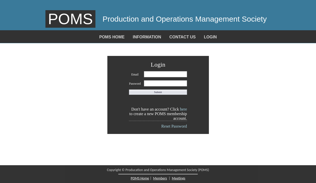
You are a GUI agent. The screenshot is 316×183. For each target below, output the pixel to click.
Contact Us (182, 37)
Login (210, 37)
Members (160, 178)
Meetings (178, 178)
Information (147, 37)
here (183, 109)
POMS (70, 18)
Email (135, 74)
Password (135, 83)
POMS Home (112, 37)
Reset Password (174, 126)
